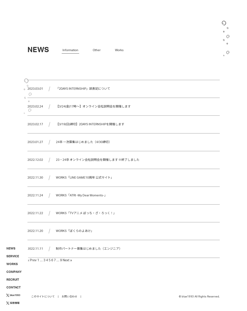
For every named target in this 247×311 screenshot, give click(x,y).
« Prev (31, 260)
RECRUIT (12, 279)
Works (119, 50)
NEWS (10, 248)
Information (70, 50)
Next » (67, 260)
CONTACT (13, 287)
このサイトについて (43, 296)
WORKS (12, 264)
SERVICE (12, 256)
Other (97, 50)
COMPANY (14, 271)
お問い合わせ (69, 296)
